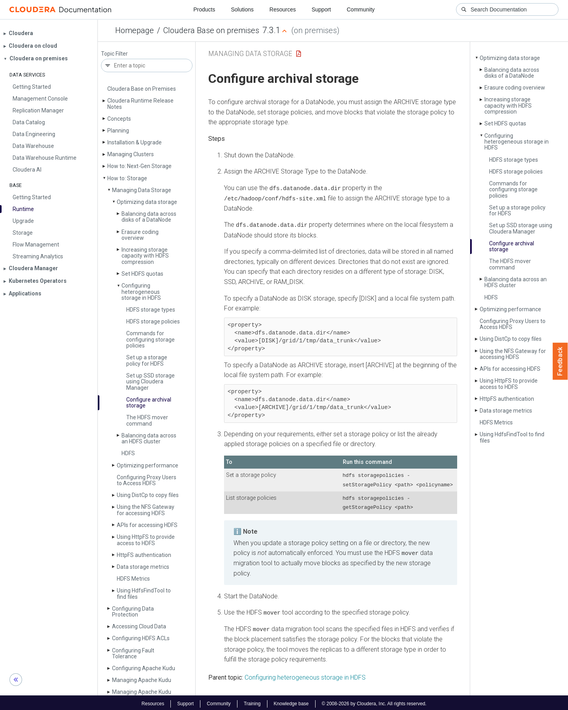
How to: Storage (127, 178)
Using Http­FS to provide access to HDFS (146, 540)
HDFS (128, 453)
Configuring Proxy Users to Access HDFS (146, 480)
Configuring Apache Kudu (143, 668)
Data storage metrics (143, 567)
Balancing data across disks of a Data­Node (148, 217)
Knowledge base (291, 701)
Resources (282, 9)
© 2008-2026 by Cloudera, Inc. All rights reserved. (374, 701)
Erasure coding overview (140, 235)
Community (361, 9)
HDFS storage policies (153, 321)
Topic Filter (114, 54)
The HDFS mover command (147, 420)
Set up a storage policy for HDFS (146, 360)
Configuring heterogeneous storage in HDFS (141, 291)
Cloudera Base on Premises (141, 89)
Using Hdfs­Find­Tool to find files (144, 593)
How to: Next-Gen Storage (139, 166)
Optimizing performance (147, 465)
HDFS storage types (150, 309)
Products (204, 9)
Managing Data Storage (141, 190)
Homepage (134, 30)
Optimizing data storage (147, 202)
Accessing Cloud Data (139, 626)
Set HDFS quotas (142, 274)
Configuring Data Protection (133, 611)
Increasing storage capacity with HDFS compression (145, 256)
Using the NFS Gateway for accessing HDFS (145, 510)
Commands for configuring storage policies (150, 339)
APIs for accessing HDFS (147, 525)
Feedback (560, 361)
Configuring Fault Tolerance (133, 653)
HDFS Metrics (133, 578)
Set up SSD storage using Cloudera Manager (150, 381)
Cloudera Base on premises (211, 30)
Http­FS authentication (144, 555)
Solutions (242, 9)
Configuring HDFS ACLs (141, 638)
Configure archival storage (148, 402)
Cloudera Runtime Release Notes (140, 103)
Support (321, 9)
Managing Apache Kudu (141, 680)
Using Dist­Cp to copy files (148, 495)
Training (252, 701)
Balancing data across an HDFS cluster (148, 438)
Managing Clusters (130, 154)
